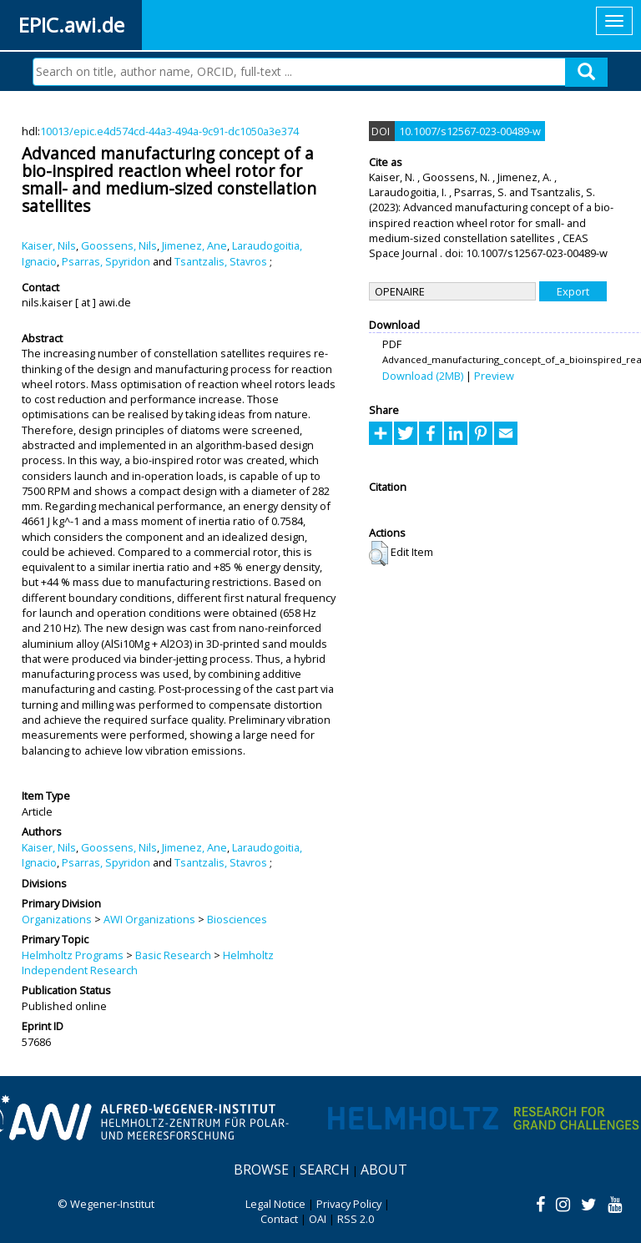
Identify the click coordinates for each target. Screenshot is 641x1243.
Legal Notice (275, 1203)
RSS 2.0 (355, 1218)
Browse (261, 1169)
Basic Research (173, 955)
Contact (279, 1218)
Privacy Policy (348, 1203)
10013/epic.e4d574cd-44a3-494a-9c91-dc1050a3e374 (169, 131)
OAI (317, 1218)
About (384, 1169)
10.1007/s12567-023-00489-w (470, 131)
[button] (378, 553)
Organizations (57, 919)
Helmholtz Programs (73, 955)
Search (325, 1169)
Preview (494, 375)
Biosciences (237, 919)
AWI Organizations (149, 919)
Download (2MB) (422, 375)
